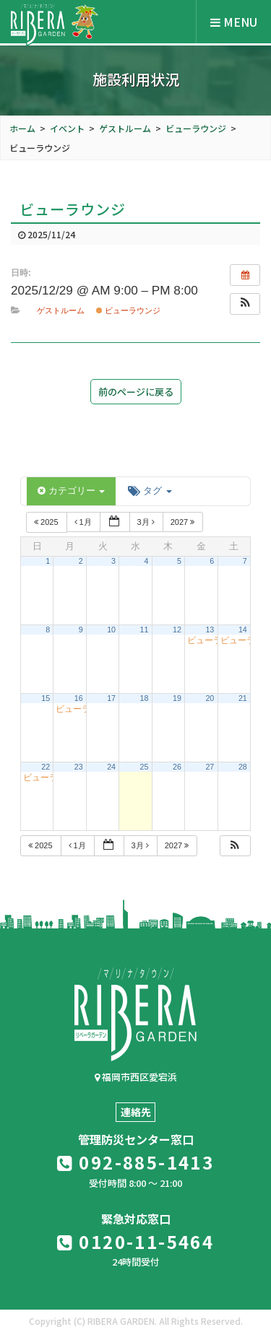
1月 (84, 522)
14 (242, 629)
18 (144, 698)
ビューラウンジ (128, 310)
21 (242, 698)
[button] (245, 304)
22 (45, 766)
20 (209, 698)
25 (144, 766)
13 (209, 629)
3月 (147, 522)
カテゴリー (71, 490)
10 (111, 629)
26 (177, 766)
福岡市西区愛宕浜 (136, 1077)
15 (45, 698)
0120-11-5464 (136, 1241)
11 (144, 629)
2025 (47, 522)
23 (78, 766)
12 (177, 629)
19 (177, 698)
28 (242, 766)
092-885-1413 (136, 1162)
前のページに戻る (135, 392)
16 (78, 698)
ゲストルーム (61, 310)
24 (111, 766)
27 (209, 766)
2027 (184, 522)
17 (111, 698)
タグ (149, 490)
